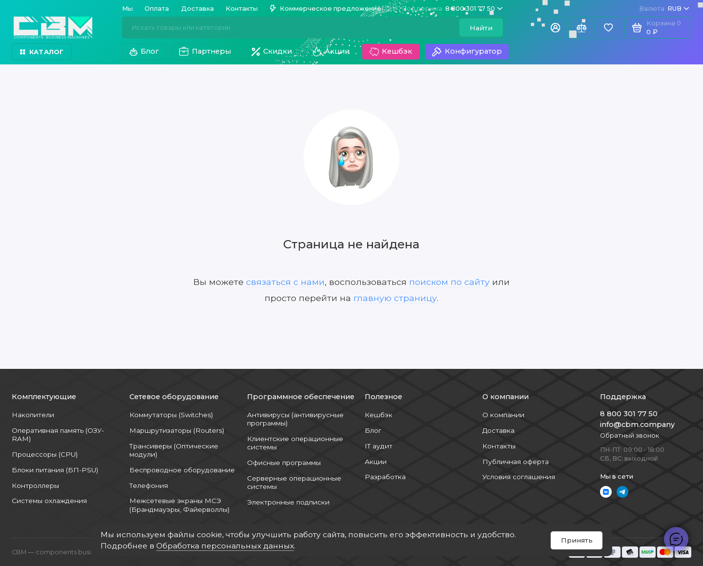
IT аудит (379, 446)
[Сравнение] (582, 28)
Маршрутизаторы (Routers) (176, 430)
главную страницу (395, 298)
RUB (664, 8)
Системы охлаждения (49, 501)
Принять (577, 540)
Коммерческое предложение (325, 8)
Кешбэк (391, 52)
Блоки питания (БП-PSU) (55, 470)
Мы (127, 8)
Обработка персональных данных (225, 545)
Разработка (385, 477)
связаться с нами (285, 282)
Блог (144, 51)
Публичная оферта (515, 461)
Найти (481, 28)
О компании (503, 415)
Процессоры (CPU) (45, 454)
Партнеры (205, 52)
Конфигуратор (466, 52)
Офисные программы (284, 462)
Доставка (197, 8)
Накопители (33, 415)
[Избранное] (608, 28)
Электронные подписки (288, 502)
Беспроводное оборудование (182, 470)
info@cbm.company (637, 424)
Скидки (271, 51)
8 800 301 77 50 (452, 8)
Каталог (41, 52)
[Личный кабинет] (555, 28)
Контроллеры (35, 485)
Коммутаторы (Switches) (171, 415)
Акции (330, 52)
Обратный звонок (629, 435)
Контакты (242, 8)
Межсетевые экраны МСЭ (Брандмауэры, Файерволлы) (179, 505)
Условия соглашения (518, 477)
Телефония (148, 485)
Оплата (157, 8)
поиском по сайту (449, 282)
